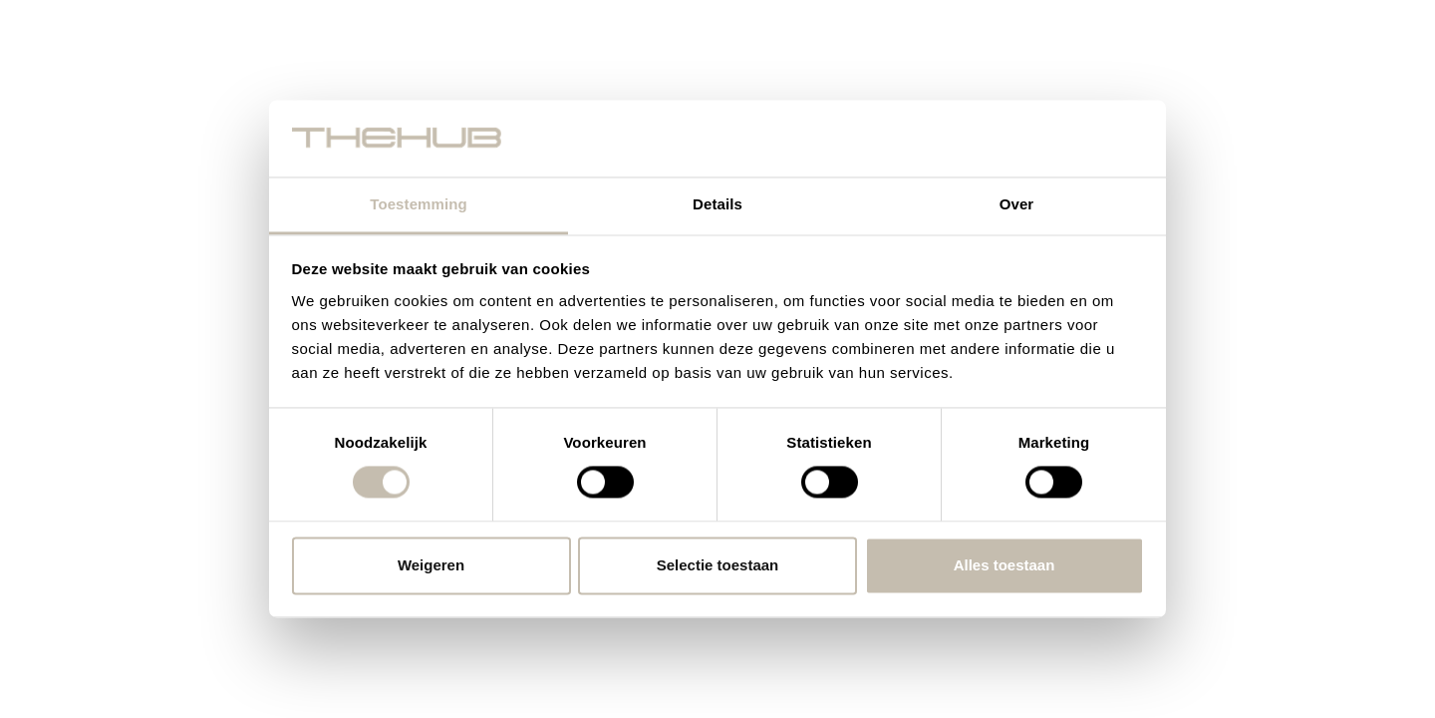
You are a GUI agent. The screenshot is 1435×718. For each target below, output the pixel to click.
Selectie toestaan (718, 564)
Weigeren (431, 564)
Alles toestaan (1004, 564)
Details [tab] (717, 203)
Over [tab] (1017, 203)
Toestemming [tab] (418, 203)
